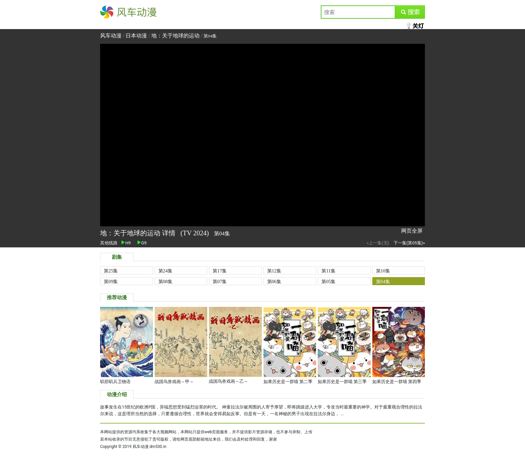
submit (409, 12)
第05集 (328, 281)
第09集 (111, 281)
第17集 (220, 270)
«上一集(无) (378, 242)
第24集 (165, 270)
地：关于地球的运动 (175, 35)
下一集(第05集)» (409, 242)
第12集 (274, 270)
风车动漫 (111, 12)
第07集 (220, 281)
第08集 (165, 281)
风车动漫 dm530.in (149, 446)
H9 (126, 242)
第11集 (328, 270)
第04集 (383, 281)
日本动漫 (137, 35)
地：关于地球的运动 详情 (138, 233)
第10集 (383, 270)
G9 (142, 242)
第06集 (274, 281)
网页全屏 (412, 231)
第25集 (111, 270)
